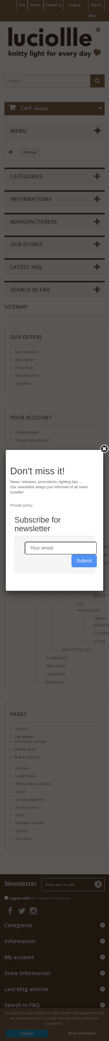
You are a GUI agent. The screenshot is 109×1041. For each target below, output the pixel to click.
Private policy (21, 505)
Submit (84, 560)
